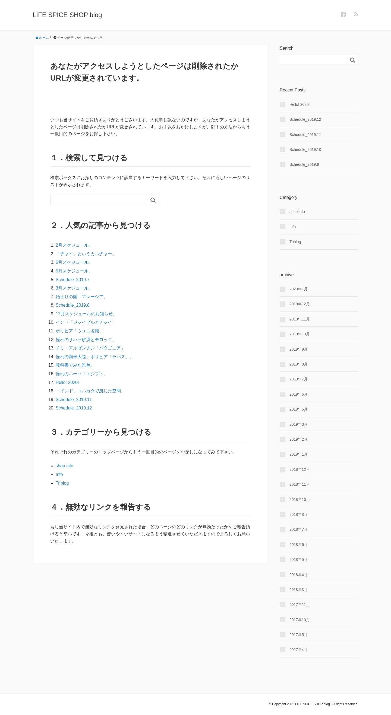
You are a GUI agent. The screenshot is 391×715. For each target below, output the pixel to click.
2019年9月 (298, 349)
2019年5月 (298, 409)
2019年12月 (299, 304)
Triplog (62, 483)
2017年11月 (299, 604)
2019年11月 (299, 319)
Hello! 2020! (67, 382)
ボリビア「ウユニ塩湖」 (79, 331)
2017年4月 (298, 649)
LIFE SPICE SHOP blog (67, 14)
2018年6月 (298, 544)
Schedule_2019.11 (74, 399)
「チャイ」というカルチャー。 (86, 254)
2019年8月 (298, 364)
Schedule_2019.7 (73, 279)
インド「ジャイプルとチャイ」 (86, 322)
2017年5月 (298, 635)
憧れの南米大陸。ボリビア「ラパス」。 (95, 356)
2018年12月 (299, 469)
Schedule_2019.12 (74, 408)
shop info (64, 465)
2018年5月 (298, 559)
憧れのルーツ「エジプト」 (82, 373)
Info (59, 474)
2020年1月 (298, 289)
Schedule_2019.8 (73, 305)
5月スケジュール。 (74, 271)
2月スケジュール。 (74, 245)
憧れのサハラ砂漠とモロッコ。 (86, 339)
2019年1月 (298, 454)
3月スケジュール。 (74, 288)
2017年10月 (299, 620)
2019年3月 (298, 424)
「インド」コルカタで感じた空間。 (90, 391)
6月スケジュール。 (74, 262)
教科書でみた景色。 (75, 365)
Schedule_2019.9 (304, 164)
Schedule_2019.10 (305, 149)
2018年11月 (299, 484)
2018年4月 (298, 575)
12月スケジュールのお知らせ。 (86, 314)
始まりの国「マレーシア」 (82, 296)
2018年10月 (299, 499)
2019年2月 (298, 439)
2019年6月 (298, 394)
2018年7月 (298, 529)
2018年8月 (298, 514)
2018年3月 (298, 589)
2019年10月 (299, 334)
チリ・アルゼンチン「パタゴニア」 (90, 348)
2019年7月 (298, 379)
